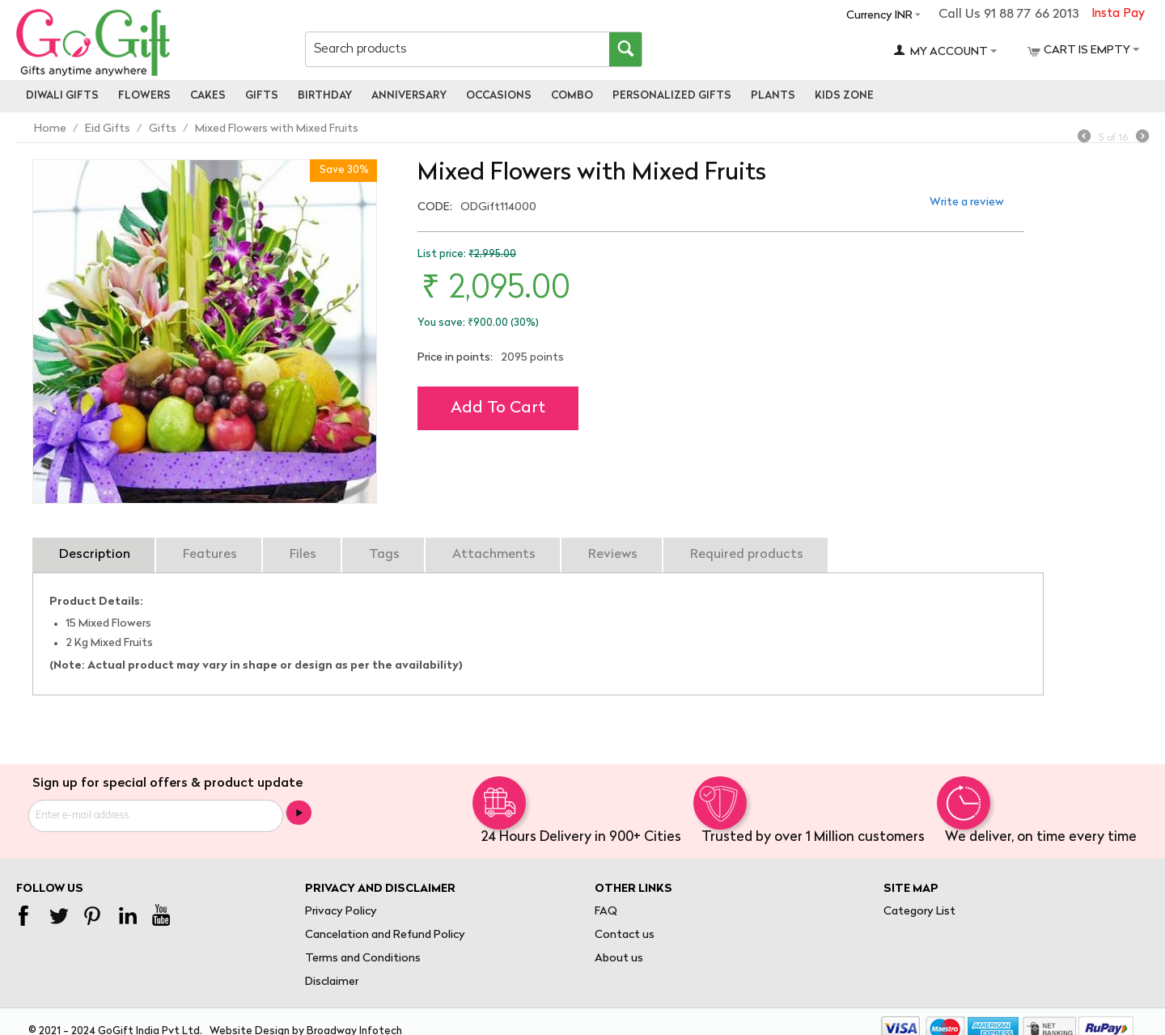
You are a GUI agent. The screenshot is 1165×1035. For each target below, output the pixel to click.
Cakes (208, 96)
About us (619, 959)
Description (94, 554)
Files (303, 554)
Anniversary (409, 96)
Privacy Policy (341, 912)
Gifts (261, 96)
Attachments (494, 554)
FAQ (606, 912)
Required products (746, 554)
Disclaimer (331, 982)
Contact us (625, 935)
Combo (572, 96)
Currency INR (879, 16)
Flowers (144, 96)
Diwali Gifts (62, 96)
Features (210, 554)
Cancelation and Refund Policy (385, 935)
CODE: (434, 207)
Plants (773, 96)
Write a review (967, 202)
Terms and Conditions (363, 959)
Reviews (613, 554)
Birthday (325, 96)
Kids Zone (844, 96)
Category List (919, 912)
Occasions (499, 96)
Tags (384, 554)
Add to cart (498, 408)
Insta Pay (1118, 14)
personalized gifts (671, 96)
